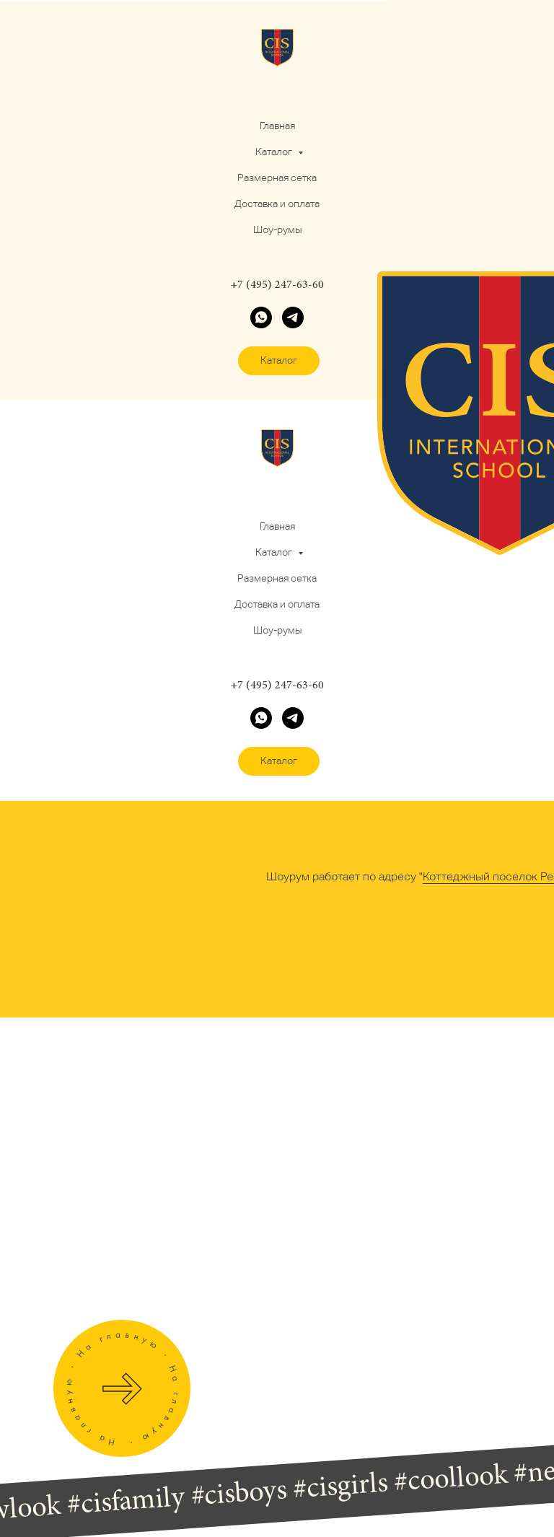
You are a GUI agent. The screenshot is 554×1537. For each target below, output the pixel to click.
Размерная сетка (277, 177)
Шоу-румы (277, 229)
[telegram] (293, 317)
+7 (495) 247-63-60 (277, 285)
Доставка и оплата (277, 203)
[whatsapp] (261, 317)
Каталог (274, 151)
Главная (277, 125)
